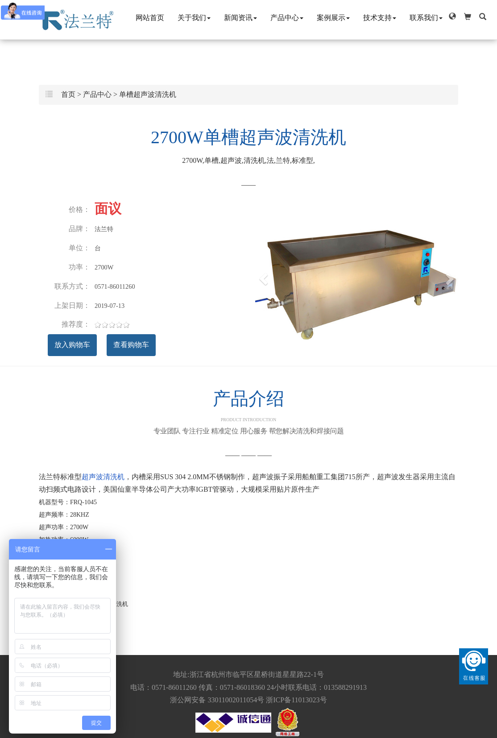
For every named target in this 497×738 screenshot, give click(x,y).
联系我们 (426, 17)
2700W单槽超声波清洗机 (248, 137)
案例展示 (333, 17)
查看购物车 (131, 344)
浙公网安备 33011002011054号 (217, 700)
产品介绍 (248, 405)
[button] (452, 16)
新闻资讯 (240, 17)
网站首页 (150, 17)
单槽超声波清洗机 (147, 94)
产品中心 (286, 17)
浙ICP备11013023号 (296, 700)
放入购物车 (72, 344)
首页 (68, 94)
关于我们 (194, 17)
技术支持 (379, 17)
